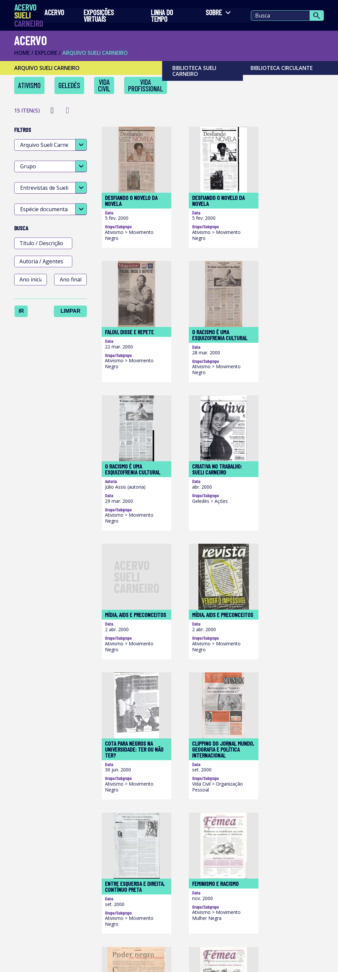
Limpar (73, 312)
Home (24, 56)
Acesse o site (164, 876)
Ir (23, 312)
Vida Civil (106, 88)
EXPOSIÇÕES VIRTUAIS (98, 16)
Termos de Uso (38, 962)
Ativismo (31, 88)
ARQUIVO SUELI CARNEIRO (97, 56)
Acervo (56, 14)
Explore (48, 56)
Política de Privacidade (118, 962)
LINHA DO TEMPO (161, 16)
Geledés (72, 88)
